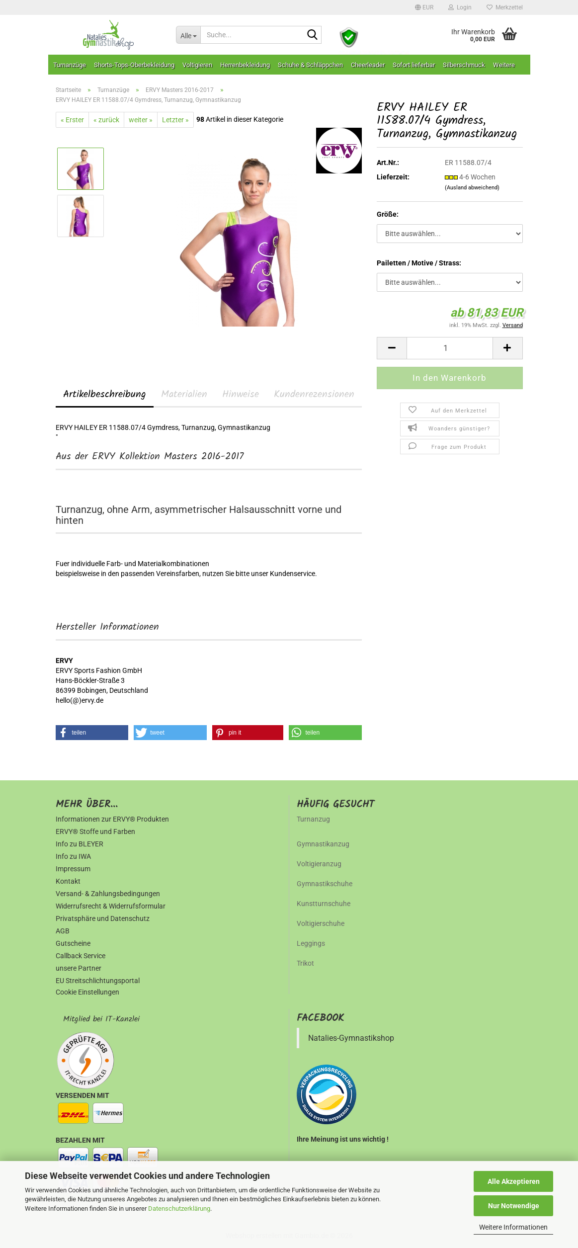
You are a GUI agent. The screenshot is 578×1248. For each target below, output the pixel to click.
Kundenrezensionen (314, 395)
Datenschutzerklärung (179, 1208)
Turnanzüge (69, 65)
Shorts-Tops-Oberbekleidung (134, 65)
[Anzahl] (450, 348)
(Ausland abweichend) (472, 187)
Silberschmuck (464, 65)
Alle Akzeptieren (514, 1181)
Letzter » (175, 120)
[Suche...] (188, 35)
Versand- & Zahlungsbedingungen (108, 894)
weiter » (141, 120)
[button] (424, 7)
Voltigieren (197, 65)
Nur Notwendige (513, 1206)
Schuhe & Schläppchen (310, 65)
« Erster (72, 120)
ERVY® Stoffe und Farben (95, 831)
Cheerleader (368, 65)
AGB (63, 931)
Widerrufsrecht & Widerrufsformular (110, 906)
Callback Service (80, 956)
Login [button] (460, 7)
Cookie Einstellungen (87, 992)
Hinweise (240, 395)
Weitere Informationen (513, 1227)
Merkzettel (505, 7)
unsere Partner (78, 968)
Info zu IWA (73, 856)
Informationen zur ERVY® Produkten (112, 819)
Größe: (388, 214)
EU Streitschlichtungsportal (98, 981)
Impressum (73, 869)
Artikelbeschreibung (104, 395)
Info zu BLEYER (79, 844)
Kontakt (68, 881)
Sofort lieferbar (414, 65)
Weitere (504, 65)
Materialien (184, 395)
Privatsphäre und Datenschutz (103, 918)
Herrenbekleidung (245, 65)
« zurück (106, 120)
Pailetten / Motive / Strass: (419, 263)
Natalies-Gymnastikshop (351, 1038)
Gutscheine (73, 943)
